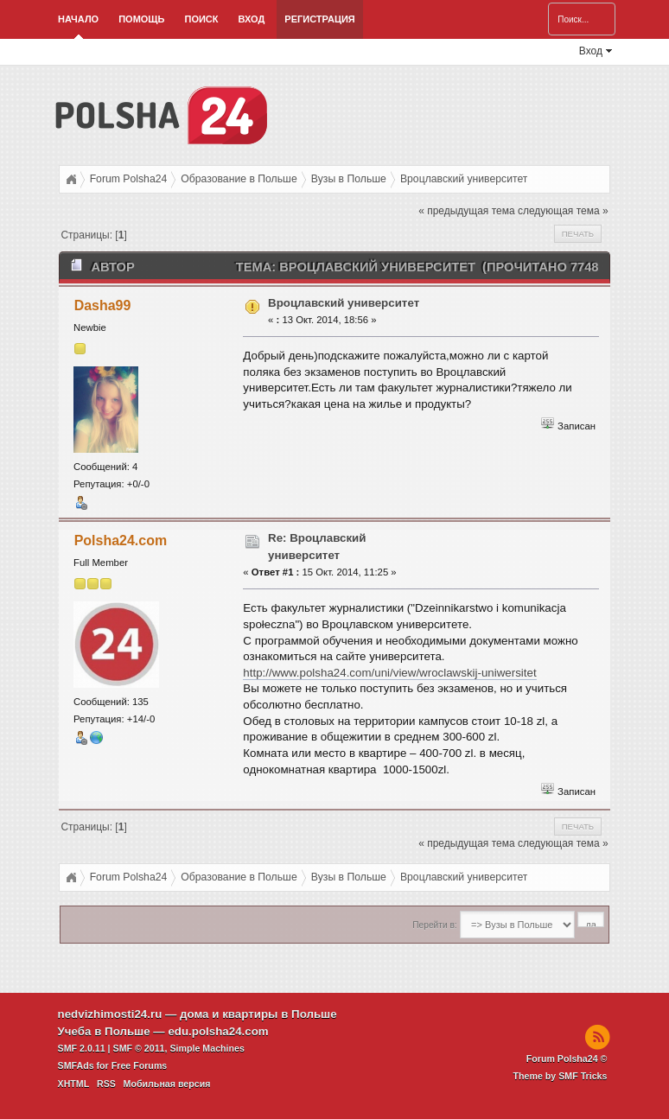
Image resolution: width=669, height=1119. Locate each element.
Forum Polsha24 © (567, 1058)
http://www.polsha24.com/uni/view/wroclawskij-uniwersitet (389, 672)
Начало (78, 19)
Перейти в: (434, 925)
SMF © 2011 (139, 1048)
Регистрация (319, 19)
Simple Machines (206, 1048)
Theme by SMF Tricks (560, 1076)
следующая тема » (563, 211)
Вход (252, 19)
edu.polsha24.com (218, 1031)
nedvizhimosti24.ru (110, 1014)
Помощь (141, 19)
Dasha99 (102, 305)
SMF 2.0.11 (81, 1048)
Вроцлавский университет (343, 302)
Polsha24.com (121, 540)
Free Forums (140, 1065)
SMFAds (76, 1065)
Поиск (202, 19)
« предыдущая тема (466, 211)
